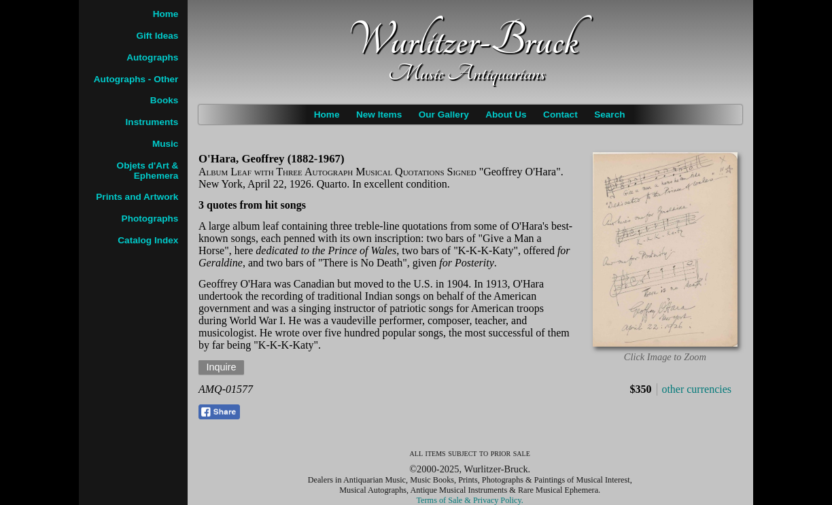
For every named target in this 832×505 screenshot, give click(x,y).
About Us (505, 114)
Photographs (150, 218)
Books (164, 100)
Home (327, 114)
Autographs (152, 57)
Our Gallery (444, 114)
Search (609, 114)
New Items (379, 114)
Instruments (152, 122)
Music (165, 144)
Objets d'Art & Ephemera (148, 170)
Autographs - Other (136, 79)
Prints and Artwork (137, 197)
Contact (560, 114)
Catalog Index (148, 240)
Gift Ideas (157, 36)
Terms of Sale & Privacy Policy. (470, 500)
